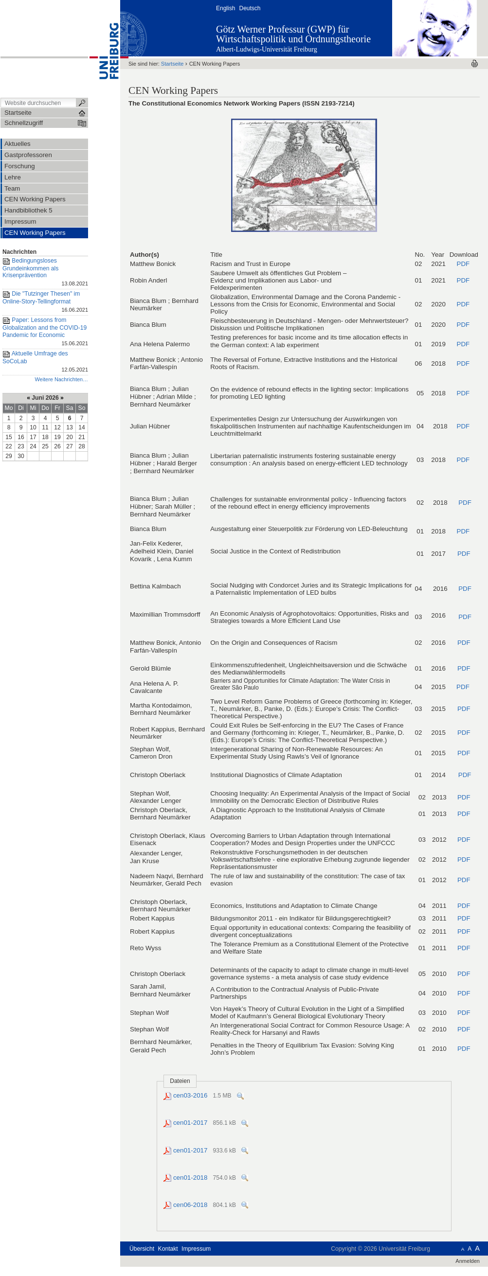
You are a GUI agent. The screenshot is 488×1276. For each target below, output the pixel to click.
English (225, 8)
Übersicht (141, 1248)
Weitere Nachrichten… (61, 379)
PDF (463, 263)
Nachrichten (19, 251)
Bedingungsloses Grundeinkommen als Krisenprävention (45, 272)
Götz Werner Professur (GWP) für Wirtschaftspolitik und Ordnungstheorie (293, 34)
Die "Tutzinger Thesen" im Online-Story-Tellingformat (45, 302)
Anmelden (467, 1261)
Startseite (172, 64)
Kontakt (168, 1248)
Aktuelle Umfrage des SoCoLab (45, 362)
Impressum (196, 1248)
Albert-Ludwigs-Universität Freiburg (266, 49)
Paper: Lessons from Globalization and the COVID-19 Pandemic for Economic (45, 332)
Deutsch (249, 8)
